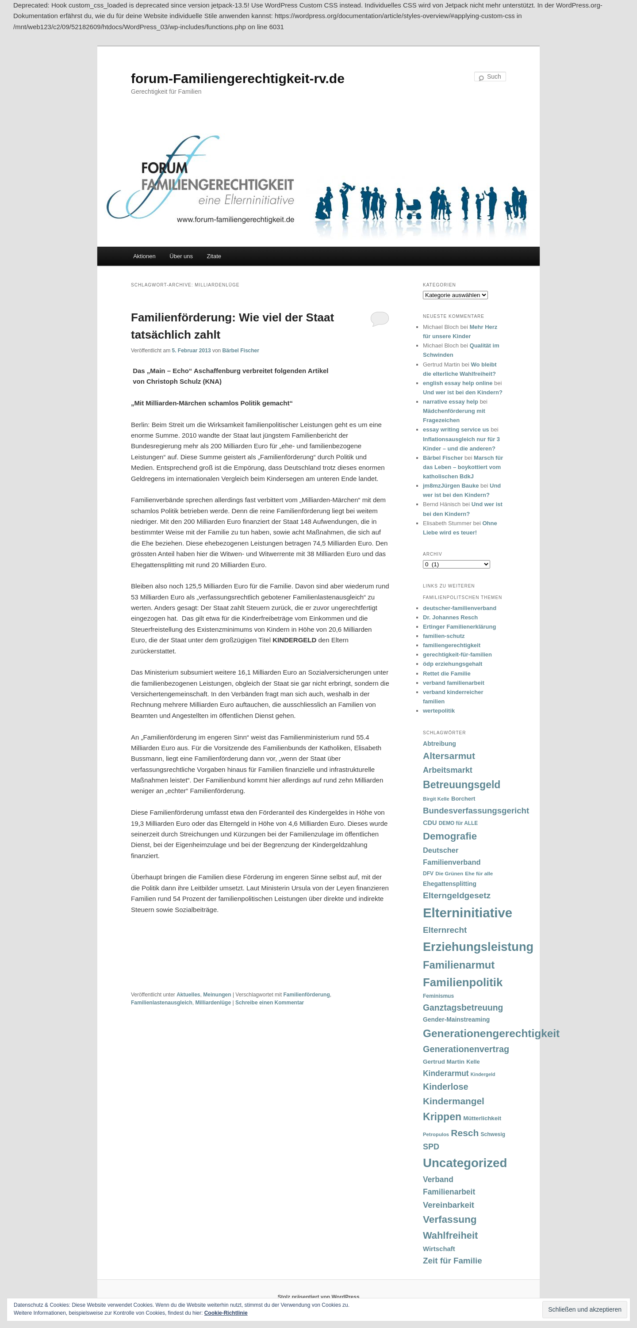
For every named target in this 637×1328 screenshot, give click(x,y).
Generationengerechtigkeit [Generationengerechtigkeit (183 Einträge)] (491, 1033)
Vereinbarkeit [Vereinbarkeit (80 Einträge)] (448, 1205)
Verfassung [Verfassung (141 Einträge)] (449, 1219)
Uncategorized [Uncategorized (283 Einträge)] (465, 1163)
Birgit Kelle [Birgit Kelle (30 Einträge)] (436, 798)
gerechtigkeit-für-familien (457, 654)
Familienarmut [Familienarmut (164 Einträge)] (459, 965)
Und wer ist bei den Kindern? (463, 392)
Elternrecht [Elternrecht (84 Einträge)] (445, 930)
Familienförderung (306, 995)
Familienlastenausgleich (161, 1003)
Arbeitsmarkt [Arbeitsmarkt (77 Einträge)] (447, 770)
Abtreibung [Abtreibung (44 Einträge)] (439, 743)
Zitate (214, 256)
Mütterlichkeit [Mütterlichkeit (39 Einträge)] (482, 1118)
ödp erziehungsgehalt (452, 663)
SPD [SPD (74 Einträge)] (431, 1146)
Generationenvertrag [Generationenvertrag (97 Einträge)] (466, 1049)
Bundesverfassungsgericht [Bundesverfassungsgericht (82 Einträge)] (476, 810)
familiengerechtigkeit (451, 645)
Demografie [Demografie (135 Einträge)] (450, 836)
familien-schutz (444, 636)
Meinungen (217, 995)
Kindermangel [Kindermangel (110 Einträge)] (453, 1101)
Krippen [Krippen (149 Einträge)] (442, 1116)
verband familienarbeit (453, 682)
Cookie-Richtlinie (226, 1313)
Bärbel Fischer (241, 350)
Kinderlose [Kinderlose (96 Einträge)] (445, 1086)
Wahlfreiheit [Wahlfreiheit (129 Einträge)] (450, 1235)
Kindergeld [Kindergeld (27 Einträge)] (483, 1074)
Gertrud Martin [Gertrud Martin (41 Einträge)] (443, 1061)
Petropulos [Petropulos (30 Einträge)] (436, 1134)
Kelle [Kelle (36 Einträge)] (473, 1062)
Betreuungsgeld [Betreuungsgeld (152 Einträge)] (461, 784)
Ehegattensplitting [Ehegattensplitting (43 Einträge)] (449, 883)
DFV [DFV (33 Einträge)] (428, 873)
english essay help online (458, 383)
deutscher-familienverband (459, 608)
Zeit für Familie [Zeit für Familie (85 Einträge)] (452, 1260)
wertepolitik (439, 710)
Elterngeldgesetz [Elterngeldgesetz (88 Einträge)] (457, 895)
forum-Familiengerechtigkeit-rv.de (238, 78)
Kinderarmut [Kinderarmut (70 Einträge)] (446, 1073)
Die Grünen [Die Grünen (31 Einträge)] (449, 873)
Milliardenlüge (213, 1003)
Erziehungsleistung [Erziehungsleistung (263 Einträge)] (478, 947)
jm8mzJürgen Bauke (451, 485)
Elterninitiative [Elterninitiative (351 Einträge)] (467, 912)
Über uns (181, 256)
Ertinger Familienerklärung (459, 626)
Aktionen (144, 256)
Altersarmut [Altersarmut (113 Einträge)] (449, 756)
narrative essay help (450, 401)
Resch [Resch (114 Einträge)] (465, 1133)
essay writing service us (456, 429)
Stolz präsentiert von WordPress (318, 1297)
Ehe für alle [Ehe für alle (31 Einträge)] (479, 873)
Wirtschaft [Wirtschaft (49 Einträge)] (439, 1248)
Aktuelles (188, 995)
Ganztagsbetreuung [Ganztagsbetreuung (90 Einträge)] (463, 1007)
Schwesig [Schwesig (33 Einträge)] (493, 1134)
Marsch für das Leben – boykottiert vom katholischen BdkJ (463, 467)
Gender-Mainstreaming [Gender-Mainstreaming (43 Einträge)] (456, 1019)
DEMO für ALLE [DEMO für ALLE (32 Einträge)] (458, 823)
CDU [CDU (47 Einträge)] (430, 822)
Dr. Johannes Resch (450, 617)
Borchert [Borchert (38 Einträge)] (463, 798)
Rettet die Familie (447, 673)
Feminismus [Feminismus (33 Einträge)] (438, 996)
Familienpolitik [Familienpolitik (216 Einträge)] (463, 982)
